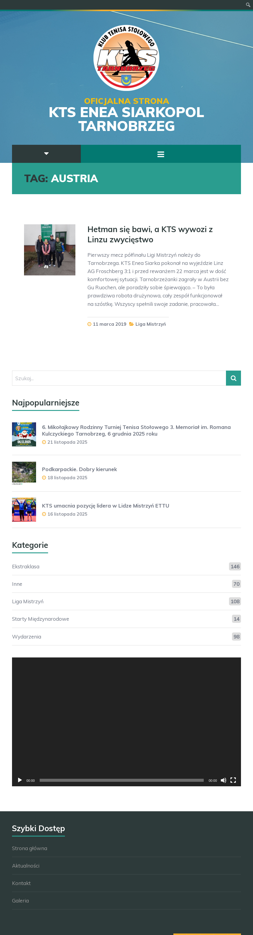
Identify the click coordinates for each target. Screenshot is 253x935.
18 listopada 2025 (67, 477)
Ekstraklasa (25, 566)
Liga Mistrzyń (151, 324)
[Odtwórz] (20, 780)
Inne (17, 584)
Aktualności (25, 865)
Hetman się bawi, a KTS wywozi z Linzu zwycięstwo (150, 234)
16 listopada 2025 (67, 514)
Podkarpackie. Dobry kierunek (79, 469)
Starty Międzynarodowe (40, 619)
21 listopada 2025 (67, 442)
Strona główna (29, 848)
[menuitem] (248, 5)
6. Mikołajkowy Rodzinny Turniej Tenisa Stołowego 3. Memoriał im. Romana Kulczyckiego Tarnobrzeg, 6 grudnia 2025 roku (136, 430)
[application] (126, 722)
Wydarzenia (26, 636)
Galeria (20, 900)
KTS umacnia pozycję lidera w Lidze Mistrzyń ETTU (105, 505)
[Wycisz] (224, 780)
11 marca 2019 (109, 324)
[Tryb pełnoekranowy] (233, 780)
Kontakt (21, 883)
